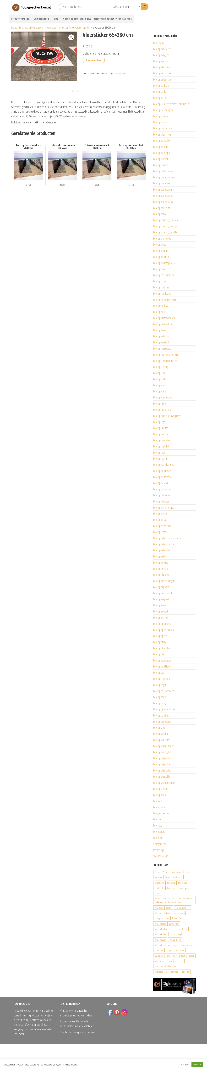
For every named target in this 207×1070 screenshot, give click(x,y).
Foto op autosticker (162, 79)
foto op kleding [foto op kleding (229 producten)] (181, 929)
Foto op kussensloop (163, 397)
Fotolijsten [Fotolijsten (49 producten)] (158, 907)
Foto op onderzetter (162, 477)
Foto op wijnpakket (162, 776)
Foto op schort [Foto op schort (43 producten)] (160, 939)
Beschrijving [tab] (77, 91)
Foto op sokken (160, 617)
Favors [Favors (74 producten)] (167, 877)
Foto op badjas (160, 92)
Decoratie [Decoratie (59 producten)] (158, 877)
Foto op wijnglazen (162, 758)
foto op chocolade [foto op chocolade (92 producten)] (161, 918)
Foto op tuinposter (162, 721)
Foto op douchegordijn (164, 263)
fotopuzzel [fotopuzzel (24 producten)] (180, 950)
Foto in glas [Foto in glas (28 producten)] (183, 888)
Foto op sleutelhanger (163, 581)
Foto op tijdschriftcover (164, 709)
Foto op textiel (160, 697)
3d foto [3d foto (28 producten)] (157, 872)
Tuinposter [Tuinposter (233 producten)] (185, 971)
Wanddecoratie (160, 856)
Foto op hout (159, 312)
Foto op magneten (161, 440)
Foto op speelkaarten (163, 630)
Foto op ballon (160, 98)
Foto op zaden (160, 789)
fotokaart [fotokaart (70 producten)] (157, 893)
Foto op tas (158, 672)
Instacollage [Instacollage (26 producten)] (170, 955)
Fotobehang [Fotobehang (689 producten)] (177, 877)
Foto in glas (158, 43)
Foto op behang (160, 116)
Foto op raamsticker (162, 526)
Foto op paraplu (160, 483)
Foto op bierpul (160, 147)
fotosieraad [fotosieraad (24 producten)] (158, 955)
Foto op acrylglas (161, 55)
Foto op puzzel (160, 520)
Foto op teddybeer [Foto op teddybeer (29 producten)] (162, 945)
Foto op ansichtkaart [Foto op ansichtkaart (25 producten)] (162, 913)
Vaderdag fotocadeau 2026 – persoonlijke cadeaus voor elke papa (97, 18)
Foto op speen (160, 636)
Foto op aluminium (162, 67)
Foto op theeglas (161, 703)
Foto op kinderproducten (165, 361)
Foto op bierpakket (162, 141)
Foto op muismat (161, 458)
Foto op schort (160, 556)
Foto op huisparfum (162, 324)
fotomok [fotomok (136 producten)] (169, 907)
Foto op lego (159, 422)
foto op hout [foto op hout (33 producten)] (174, 923)
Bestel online (93, 60)
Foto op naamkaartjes (163, 465)
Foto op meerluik (161, 446)
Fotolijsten (158, 825)
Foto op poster (160, 513)
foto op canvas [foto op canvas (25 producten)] (179, 913)
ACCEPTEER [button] (197, 1064)
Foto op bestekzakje (162, 128)
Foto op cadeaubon (162, 189)
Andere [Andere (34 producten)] (166, 872)
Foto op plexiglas (161, 501)
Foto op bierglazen (162, 134)
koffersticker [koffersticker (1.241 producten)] (159, 961)
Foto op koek (159, 385)
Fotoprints (158, 838)
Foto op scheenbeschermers (167, 538)
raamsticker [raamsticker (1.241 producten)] (179, 961)
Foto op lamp (159, 403)
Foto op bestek (160, 122)
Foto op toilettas (161, 715)
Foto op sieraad (160, 569)
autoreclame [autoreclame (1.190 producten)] (177, 872)
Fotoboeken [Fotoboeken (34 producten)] (159, 882)
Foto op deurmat (161, 251)
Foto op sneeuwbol (162, 593)
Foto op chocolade (162, 238)
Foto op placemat (161, 495)
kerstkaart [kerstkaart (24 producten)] (181, 955)
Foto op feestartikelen (163, 275)
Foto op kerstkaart (162, 348)
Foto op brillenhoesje (163, 171)
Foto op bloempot (161, 153)
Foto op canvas (160, 214)
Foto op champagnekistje (165, 226)
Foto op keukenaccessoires (166, 355)
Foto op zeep (159, 795)
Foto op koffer (160, 391)
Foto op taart (159, 654)
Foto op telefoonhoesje (164, 691)
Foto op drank (159, 269)
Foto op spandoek (162, 624)
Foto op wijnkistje (161, 764)
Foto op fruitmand (161, 287)
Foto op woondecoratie (164, 783)
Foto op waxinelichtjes (163, 746)
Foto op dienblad (161, 257)
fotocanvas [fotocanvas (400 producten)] (171, 882)
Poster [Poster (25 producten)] (169, 961)
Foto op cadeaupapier (163, 202)
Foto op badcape (161, 86)
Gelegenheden (41, 18)
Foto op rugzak (160, 532)
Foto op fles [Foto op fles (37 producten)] (177, 918)
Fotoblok (157, 801)
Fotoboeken (159, 807)
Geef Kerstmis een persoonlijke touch (78, 1032)
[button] (71, 37)
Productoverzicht (20, 18)
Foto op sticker (160, 642)
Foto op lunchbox (161, 434)
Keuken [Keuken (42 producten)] (191, 955)
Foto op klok (159, 373)
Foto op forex (159, 281)
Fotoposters (159, 831)
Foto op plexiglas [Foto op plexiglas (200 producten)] (176, 934)
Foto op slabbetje (161, 575)
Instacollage (158, 850)
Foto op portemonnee (163, 507)
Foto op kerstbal (161, 342)
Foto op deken (160, 244)
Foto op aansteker (162, 49)
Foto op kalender (161, 336)
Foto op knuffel (160, 379)
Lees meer (184, 1064)
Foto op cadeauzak (162, 208)
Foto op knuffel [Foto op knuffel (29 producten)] (160, 934)
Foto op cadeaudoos (163, 196)
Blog (56, 18)
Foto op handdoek (162, 293)
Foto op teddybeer (162, 679)
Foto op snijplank (161, 599)
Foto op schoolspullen (163, 544)
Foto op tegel (159, 685)
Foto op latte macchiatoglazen (167, 416)
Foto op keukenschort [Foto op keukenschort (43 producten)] (163, 929)
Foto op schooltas (161, 550)
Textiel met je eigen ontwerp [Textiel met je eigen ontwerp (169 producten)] (166, 971)
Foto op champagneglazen (165, 220)
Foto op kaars (159, 330)
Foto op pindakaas (162, 489)
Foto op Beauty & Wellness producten (171, 104)
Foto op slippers (161, 587)
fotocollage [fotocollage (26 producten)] (182, 882)
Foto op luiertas (160, 428)
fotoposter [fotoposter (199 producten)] (158, 950)
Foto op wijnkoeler (162, 770)
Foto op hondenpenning (164, 300)
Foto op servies (160, 562)
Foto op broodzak (161, 183)
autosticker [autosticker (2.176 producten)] (189, 872)
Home (14, 27)
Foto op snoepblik (161, 611)
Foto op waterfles (161, 740)
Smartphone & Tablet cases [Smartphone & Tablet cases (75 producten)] (165, 966)
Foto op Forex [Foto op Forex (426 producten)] (160, 923)
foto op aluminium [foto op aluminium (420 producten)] (182, 907)
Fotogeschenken (83, 27)
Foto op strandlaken (162, 648)
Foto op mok (159, 452)
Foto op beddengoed (163, 110)
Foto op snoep (160, 605)
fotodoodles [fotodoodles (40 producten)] (159, 888)
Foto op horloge (160, 306)
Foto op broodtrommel (164, 177)
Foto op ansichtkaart (162, 73)
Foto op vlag (159, 727)
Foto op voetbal (160, 734)
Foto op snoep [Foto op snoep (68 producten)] (175, 939)
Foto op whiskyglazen (163, 752)
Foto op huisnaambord (164, 318)
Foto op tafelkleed (162, 666)
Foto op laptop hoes (163, 410)
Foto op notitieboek (162, 471)
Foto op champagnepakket (165, 232)
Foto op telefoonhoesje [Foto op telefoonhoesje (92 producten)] (182, 945)
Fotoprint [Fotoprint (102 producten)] (169, 950)
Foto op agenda (160, 61)
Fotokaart (157, 819)
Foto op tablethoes (162, 660)
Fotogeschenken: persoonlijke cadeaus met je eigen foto (46, 27)
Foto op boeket (160, 159)
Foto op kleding (160, 367)
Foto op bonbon (161, 165)
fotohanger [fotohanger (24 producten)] (171, 888)
